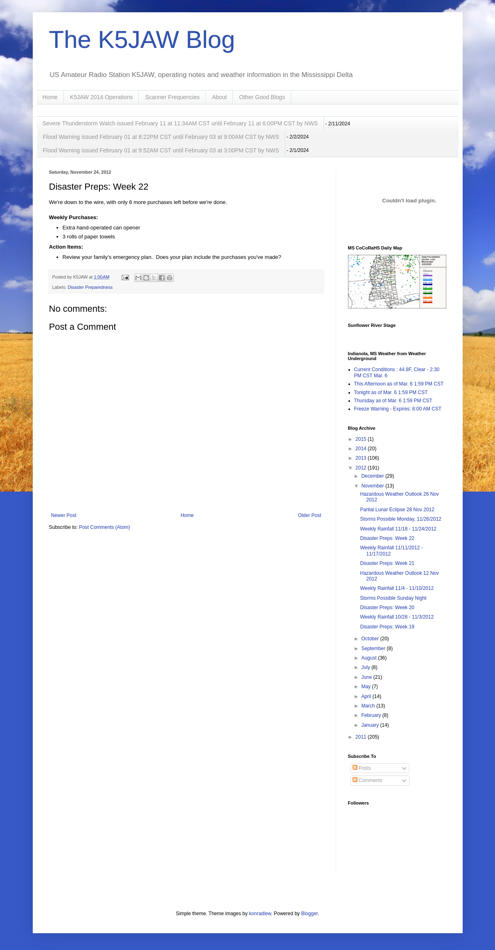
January (370, 725)
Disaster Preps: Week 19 (387, 627)
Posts (362, 768)
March (368, 706)
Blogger (309, 913)
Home (50, 97)
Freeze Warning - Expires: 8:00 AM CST (398, 409)
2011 (361, 737)
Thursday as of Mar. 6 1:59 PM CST (393, 401)
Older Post (309, 515)
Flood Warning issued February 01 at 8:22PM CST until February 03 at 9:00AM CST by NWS (161, 137)
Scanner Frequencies (172, 97)
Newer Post (64, 515)
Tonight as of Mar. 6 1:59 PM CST (391, 392)
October (370, 639)
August (369, 658)
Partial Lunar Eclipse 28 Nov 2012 (397, 509)
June (367, 677)
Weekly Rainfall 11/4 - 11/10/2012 (397, 588)
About (219, 97)
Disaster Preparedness (90, 287)
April (366, 696)
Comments (367, 780)
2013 (361, 458)
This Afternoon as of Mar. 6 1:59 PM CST (399, 384)
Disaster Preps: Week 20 (387, 607)
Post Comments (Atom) (104, 527)
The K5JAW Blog (142, 39)
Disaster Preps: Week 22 (387, 538)
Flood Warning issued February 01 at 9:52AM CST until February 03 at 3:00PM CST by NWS (161, 150)
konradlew (260, 913)
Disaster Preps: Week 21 (387, 563)
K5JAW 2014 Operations (101, 97)
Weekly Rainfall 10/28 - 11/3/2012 (397, 617)
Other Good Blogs (262, 97)
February (371, 715)
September (374, 648)
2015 (361, 439)
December (373, 476)
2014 (361, 448)
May (366, 686)
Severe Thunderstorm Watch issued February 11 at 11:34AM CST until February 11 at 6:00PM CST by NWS (180, 123)
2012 (361, 468)
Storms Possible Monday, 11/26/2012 (400, 519)
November (373, 486)
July (366, 667)
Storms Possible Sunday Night (393, 598)
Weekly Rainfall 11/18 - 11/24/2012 (398, 529)
